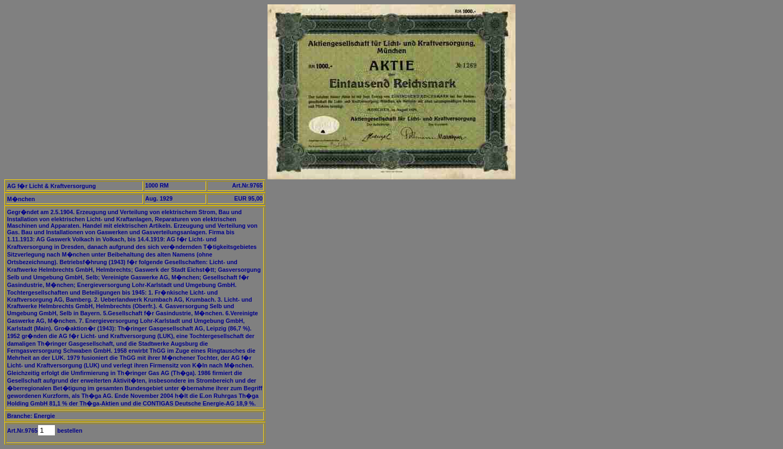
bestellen (68, 430)
